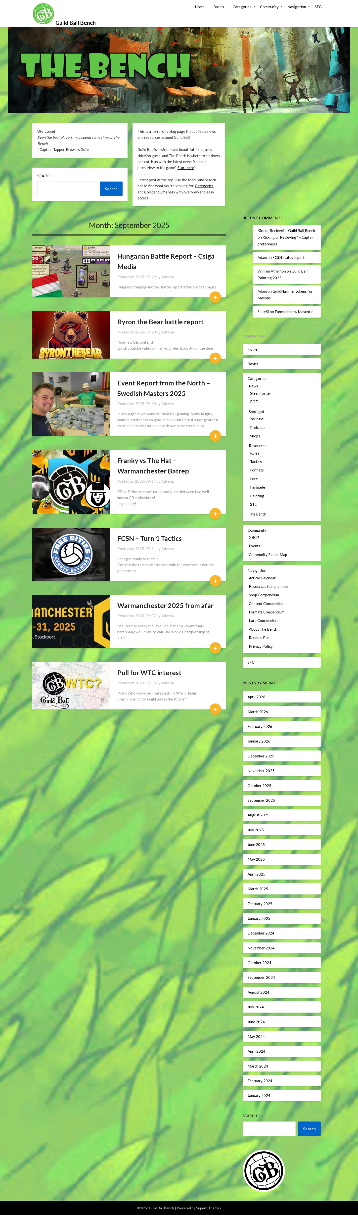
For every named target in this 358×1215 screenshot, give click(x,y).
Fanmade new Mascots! (294, 311)
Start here (186, 167)
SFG (318, 6)
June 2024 (256, 1022)
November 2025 (261, 770)
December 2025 (261, 756)
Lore (254, 478)
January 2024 (259, 1095)
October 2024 (259, 962)
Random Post (260, 637)
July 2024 (256, 1007)
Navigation (296, 6)
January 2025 (259, 918)
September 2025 (261, 800)
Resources (257, 445)
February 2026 (260, 726)
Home (200, 6)
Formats (257, 470)
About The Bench (263, 629)
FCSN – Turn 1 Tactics (149, 538)
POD (254, 401)
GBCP (254, 537)
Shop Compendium (264, 595)
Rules (254, 453)
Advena (167, 277)
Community (269, 6)
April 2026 (256, 697)
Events (254, 546)
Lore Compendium (263, 620)
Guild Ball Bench (75, 22)
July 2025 (256, 830)
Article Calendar (262, 578)
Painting (257, 496)
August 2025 (258, 815)
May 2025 (256, 859)
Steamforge (260, 393)
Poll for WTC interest (149, 672)
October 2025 (259, 785)
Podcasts (258, 427)
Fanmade (257, 487)
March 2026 (258, 711)
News (253, 386)
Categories (242, 6)
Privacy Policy (261, 646)
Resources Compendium (268, 586)
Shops (255, 436)
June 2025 (256, 844)
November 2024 (261, 948)
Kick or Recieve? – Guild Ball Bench (286, 230)
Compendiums (155, 192)
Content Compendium (266, 603)
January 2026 (259, 741)
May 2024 (256, 1036)
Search (45, 175)
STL (253, 504)
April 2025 (256, 874)
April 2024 (256, 1051)
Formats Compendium (266, 612)
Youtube (257, 419)
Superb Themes (208, 1208)
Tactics (256, 461)
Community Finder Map (268, 554)
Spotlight (256, 411)
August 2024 (258, 992)
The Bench (257, 514)
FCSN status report (288, 257)
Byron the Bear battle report (160, 322)
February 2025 (260, 903)
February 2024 (260, 1080)
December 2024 (261, 933)
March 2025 (258, 889)
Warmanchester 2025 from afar (165, 605)
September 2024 (261, 977)
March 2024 (258, 1066)
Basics (218, 6)
